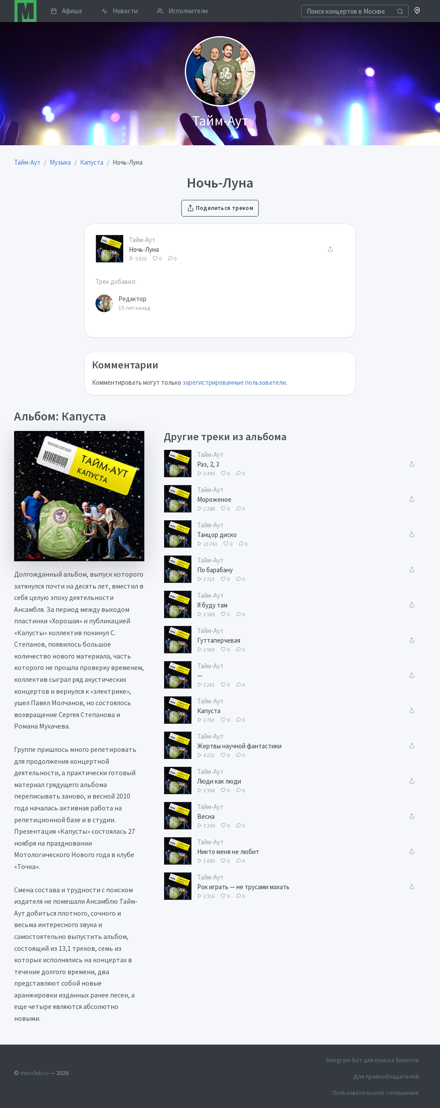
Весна (206, 816)
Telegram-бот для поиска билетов (372, 1060)
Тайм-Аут (142, 240)
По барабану (215, 570)
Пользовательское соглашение (376, 1093)
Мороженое (214, 499)
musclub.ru (34, 1073)
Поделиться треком (220, 208)
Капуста (208, 711)
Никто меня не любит (228, 851)
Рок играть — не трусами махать (243, 887)
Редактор (132, 298)
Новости (119, 11)
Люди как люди (219, 781)
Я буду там (212, 605)
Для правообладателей (386, 1076)
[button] (417, 11)
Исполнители (182, 11)
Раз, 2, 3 (208, 464)
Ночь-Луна (144, 249)
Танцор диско (217, 534)
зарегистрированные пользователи (234, 382)
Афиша (66, 11)
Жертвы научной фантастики (239, 746)
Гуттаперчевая (218, 640)
